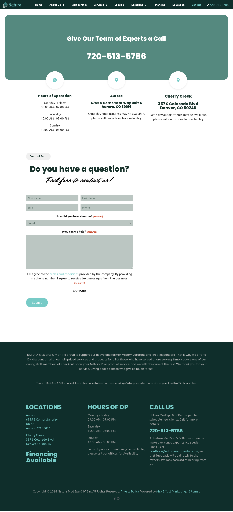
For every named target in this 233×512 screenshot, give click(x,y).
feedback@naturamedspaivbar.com (174, 452)
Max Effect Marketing (171, 492)
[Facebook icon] (114, 499)
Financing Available (41, 458)
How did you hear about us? (79, 217)
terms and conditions (64, 275)
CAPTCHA (79, 292)
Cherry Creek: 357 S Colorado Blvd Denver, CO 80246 (40, 440)
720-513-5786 (219, 4)
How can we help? (79, 233)
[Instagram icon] (118, 499)
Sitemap (194, 492)
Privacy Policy (130, 492)
